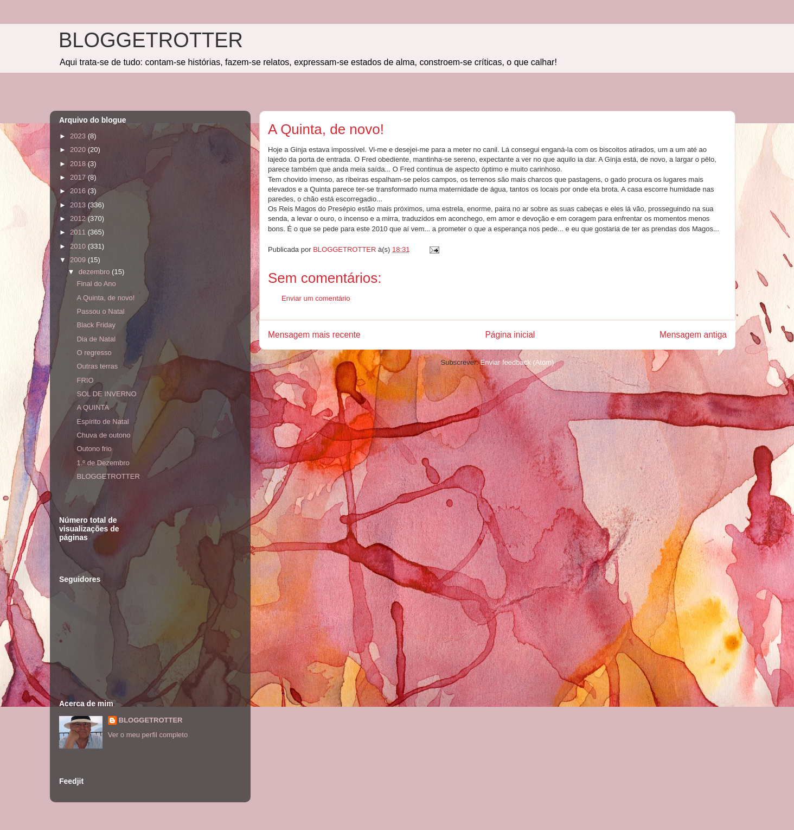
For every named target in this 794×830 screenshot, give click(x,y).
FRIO (84, 380)
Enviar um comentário (315, 298)
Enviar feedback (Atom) (517, 362)
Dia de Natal (96, 339)
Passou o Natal (100, 311)
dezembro (95, 272)
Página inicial (510, 334)
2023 (79, 136)
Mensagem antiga (693, 334)
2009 (79, 260)
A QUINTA (92, 407)
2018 (79, 164)
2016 (79, 191)
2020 (79, 149)
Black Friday (96, 325)
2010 (79, 246)
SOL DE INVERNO (106, 394)
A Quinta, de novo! (105, 298)
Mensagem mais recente (314, 334)
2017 (79, 177)
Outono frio (93, 449)
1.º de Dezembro (102, 463)
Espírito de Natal (102, 421)
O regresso (93, 353)
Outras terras (97, 366)
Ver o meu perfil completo (148, 735)
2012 (79, 218)
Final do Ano (96, 284)
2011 (79, 232)
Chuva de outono (103, 435)
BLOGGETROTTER (151, 40)
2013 (79, 205)
